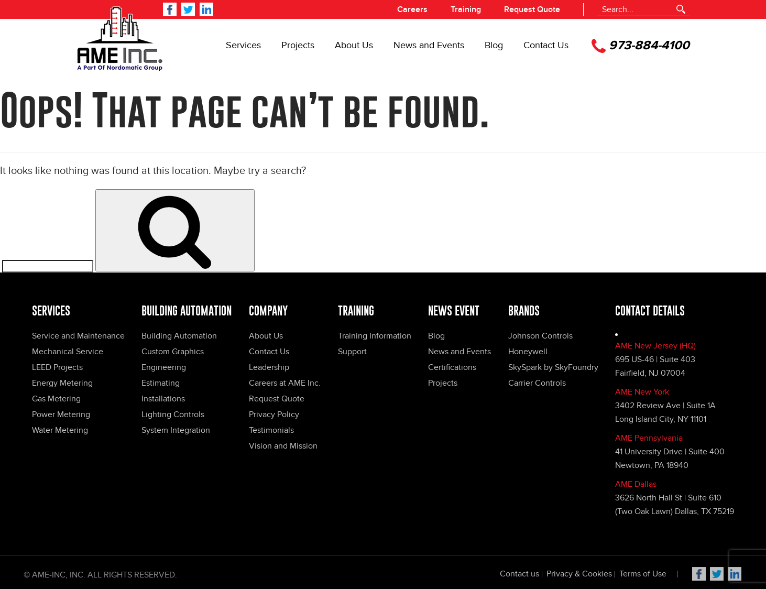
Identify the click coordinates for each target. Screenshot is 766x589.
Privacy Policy (274, 414)
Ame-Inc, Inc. (58, 577)
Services (243, 45)
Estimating (160, 383)
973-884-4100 (641, 46)
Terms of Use (642, 576)
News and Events (428, 45)
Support (352, 351)
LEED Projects (57, 367)
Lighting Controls (172, 414)
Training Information (374, 336)
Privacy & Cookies (579, 576)
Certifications (452, 367)
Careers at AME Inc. (285, 383)
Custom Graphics (172, 351)
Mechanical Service (67, 351)
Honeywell (528, 351)
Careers (412, 9)
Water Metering (60, 430)
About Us (354, 45)
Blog (494, 45)
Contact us (519, 576)
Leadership (269, 367)
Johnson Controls (540, 336)
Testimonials (271, 430)
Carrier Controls (537, 383)
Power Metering (61, 414)
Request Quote (532, 9)
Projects (297, 45)
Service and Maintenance (78, 336)
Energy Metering (62, 383)
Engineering (163, 367)
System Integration (175, 430)
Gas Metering (56, 399)
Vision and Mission (283, 446)
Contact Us (545, 45)
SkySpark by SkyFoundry (553, 367)
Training (466, 9)
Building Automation (179, 336)
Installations (163, 399)
